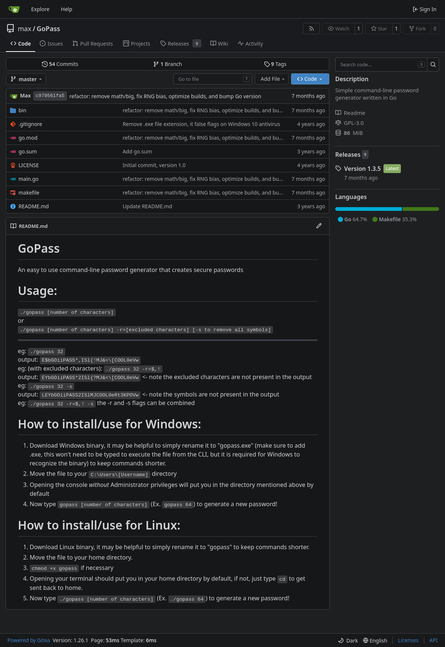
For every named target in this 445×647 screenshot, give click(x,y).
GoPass (48, 28)
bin (22, 110)
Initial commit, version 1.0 (154, 165)
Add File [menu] (273, 78)
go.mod (28, 137)
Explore (40, 9)
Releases (347, 154)
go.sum (28, 151)
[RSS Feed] (311, 28)
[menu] (348, 640)
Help (66, 9)
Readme (350, 112)
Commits (60, 63)
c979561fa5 (50, 96)
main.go (29, 178)
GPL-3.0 (349, 122)
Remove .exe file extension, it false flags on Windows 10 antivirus (201, 123)
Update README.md (147, 206)
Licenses (408, 640)
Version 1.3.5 (362, 168)
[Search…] (433, 64)
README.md (34, 206)
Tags (275, 63)
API (433, 640)
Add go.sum (137, 151)
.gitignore (30, 123)
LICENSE (29, 165)
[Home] (14, 9)
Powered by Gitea (28, 640)
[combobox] (212, 78)
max (24, 28)
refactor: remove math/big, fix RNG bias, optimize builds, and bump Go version (165, 96)
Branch (167, 63)
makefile (29, 192)
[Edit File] (319, 226)
